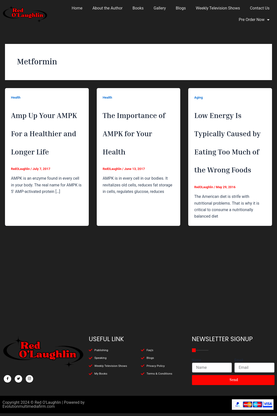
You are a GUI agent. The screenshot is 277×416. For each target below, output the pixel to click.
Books (138, 8)
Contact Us (260, 8)
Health (16, 97)
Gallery (160, 8)
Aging (198, 97)
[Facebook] (7, 374)
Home (77, 8)
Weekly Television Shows (218, 8)
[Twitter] (18, 374)
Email (238, 355)
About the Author (107, 8)
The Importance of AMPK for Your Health (137, 149)
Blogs (181, 8)
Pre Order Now (254, 19)
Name (196, 355)
